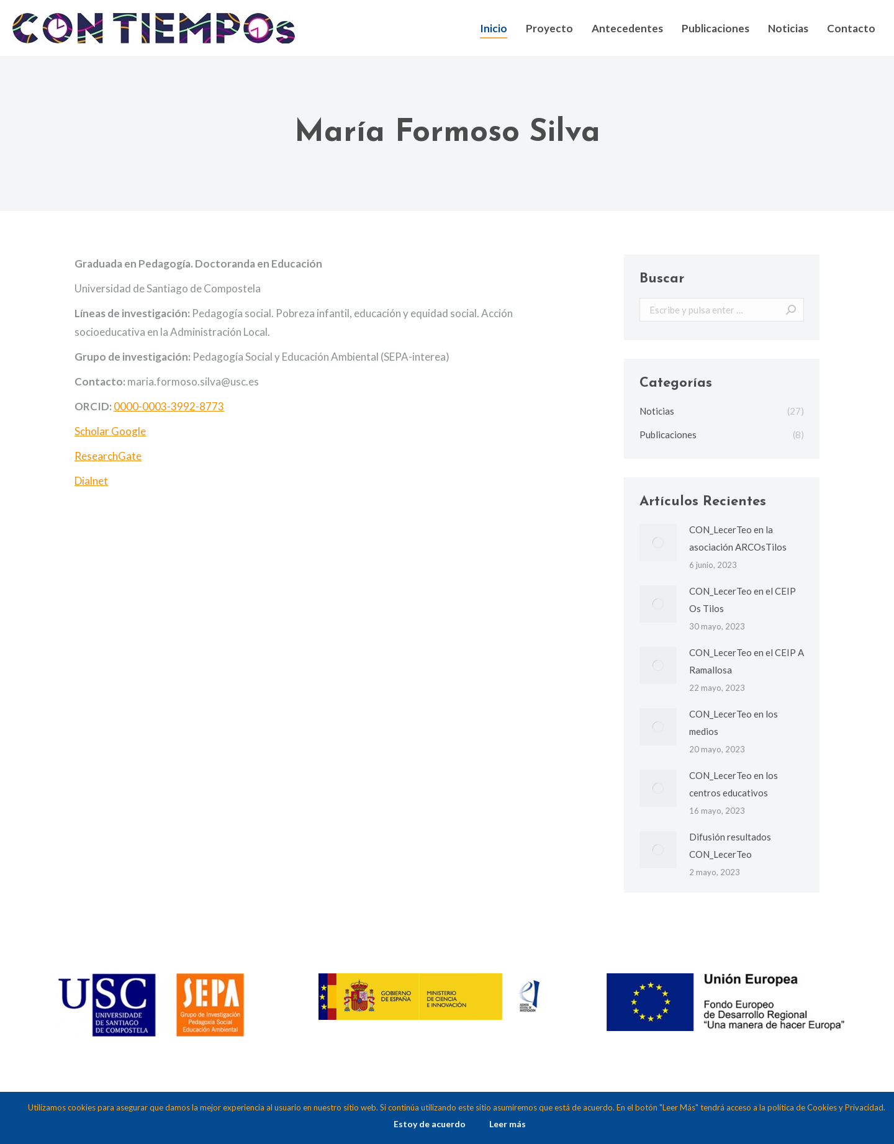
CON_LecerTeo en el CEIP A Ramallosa (746, 661)
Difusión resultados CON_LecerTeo (730, 845)
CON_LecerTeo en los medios (733, 722)
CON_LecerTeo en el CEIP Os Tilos (742, 599)
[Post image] (658, 542)
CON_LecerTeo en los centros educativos (733, 784)
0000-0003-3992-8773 (169, 406)
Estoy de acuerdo (430, 1124)
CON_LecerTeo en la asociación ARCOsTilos (738, 538)
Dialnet (91, 480)
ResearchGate (108, 455)
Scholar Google (110, 431)
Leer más (507, 1124)
